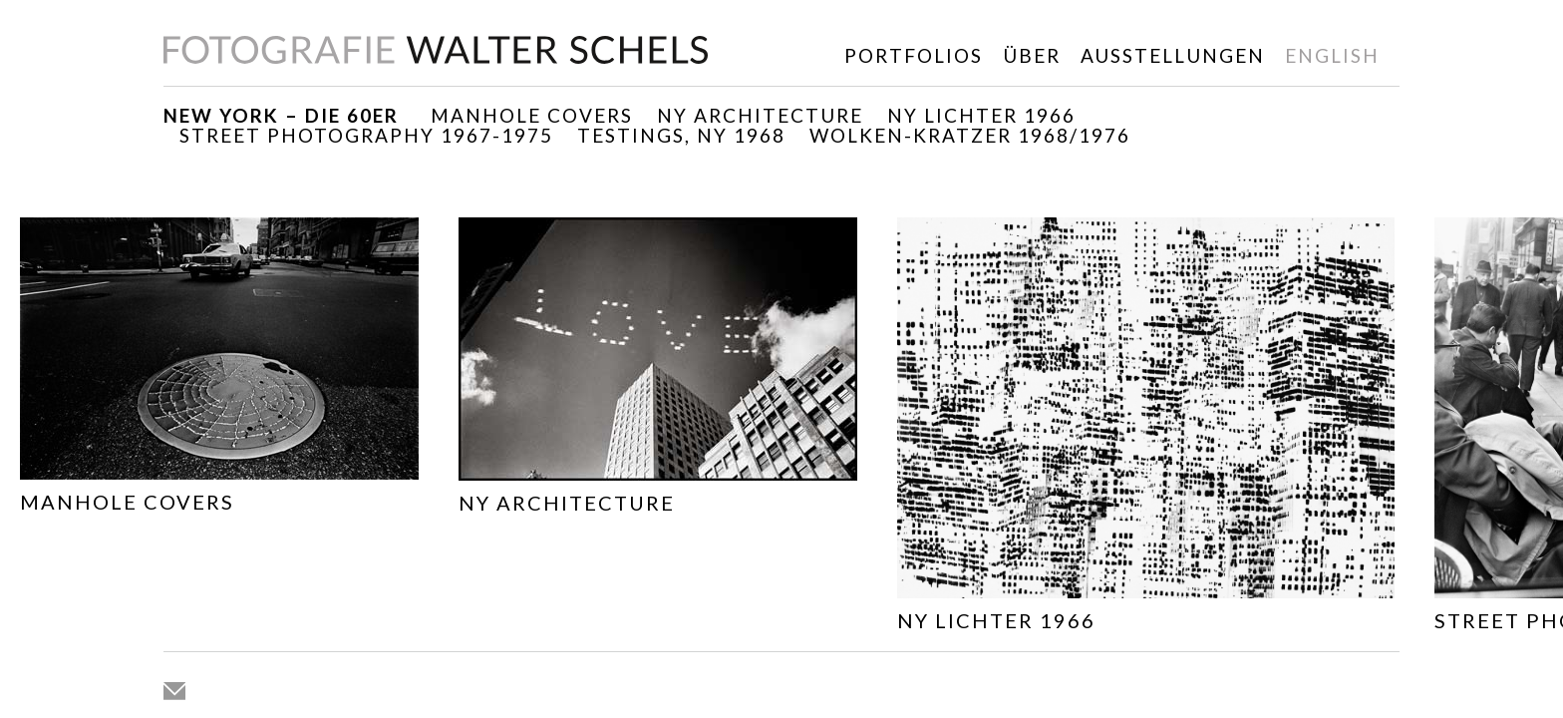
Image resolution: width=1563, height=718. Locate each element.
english (1332, 55)
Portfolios (913, 55)
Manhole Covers (532, 115)
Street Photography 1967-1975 (366, 135)
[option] (219, 369)
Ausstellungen (1173, 55)
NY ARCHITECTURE (760, 115)
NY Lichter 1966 (981, 115)
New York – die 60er (281, 115)
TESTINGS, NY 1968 (681, 135)
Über (1032, 55)
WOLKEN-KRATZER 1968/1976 (969, 135)
